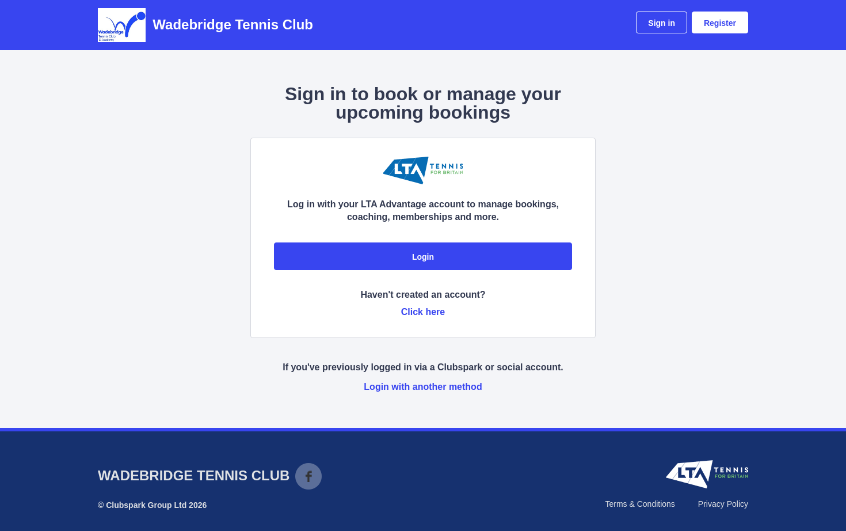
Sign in (661, 23)
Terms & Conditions (639, 504)
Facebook (308, 476)
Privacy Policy (723, 504)
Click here (423, 312)
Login (423, 256)
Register (720, 23)
